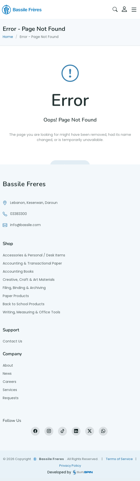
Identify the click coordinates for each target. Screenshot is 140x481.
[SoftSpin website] (83, 472)
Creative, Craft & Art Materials (29, 279)
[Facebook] (35, 431)
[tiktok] (62, 431)
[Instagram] (48, 431)
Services (10, 389)
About (8, 365)
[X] (89, 431)
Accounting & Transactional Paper (32, 263)
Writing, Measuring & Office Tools (31, 312)
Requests (11, 397)
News (7, 373)
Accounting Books (18, 271)
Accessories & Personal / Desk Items (34, 255)
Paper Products (16, 295)
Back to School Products (23, 304)
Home (8, 36)
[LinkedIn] (76, 431)
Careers (9, 381)
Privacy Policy (70, 465)
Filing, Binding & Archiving (24, 287)
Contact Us (12, 341)
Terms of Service (119, 459)
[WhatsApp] (103, 431)
